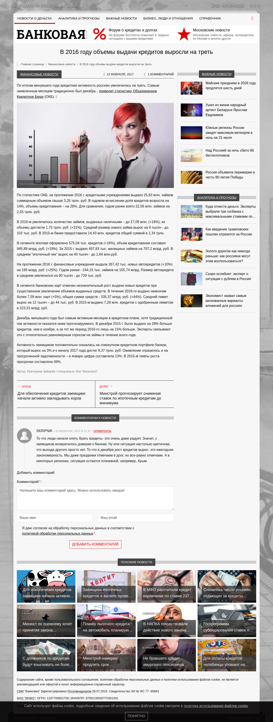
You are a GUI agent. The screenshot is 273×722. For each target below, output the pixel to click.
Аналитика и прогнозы (79, 18)
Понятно (136, 716)
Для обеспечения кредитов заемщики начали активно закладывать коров (51, 395)
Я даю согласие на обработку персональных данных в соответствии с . (78, 531)
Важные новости (121, 18)
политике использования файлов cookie (216, 706)
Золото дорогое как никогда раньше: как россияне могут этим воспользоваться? (228, 256)
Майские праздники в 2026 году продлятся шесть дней (231, 85)
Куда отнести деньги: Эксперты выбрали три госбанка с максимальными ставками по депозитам (231, 212)
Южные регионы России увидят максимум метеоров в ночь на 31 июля (229, 132)
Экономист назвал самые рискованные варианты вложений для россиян (226, 301)
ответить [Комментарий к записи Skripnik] (102, 431)
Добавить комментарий (95, 544)
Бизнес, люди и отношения (168, 18)
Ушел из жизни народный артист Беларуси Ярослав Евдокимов (226, 110)
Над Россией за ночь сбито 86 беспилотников (230, 153)
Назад (24, 386)
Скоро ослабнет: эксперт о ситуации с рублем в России (228, 276)
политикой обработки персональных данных (57, 533)
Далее (106, 386)
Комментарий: (29, 482)
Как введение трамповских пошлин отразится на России (229, 231)
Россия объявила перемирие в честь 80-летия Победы (230, 174)
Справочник (210, 18)
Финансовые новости (39, 74)
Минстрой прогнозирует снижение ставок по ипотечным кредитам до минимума (130, 398)
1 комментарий (161, 74)
